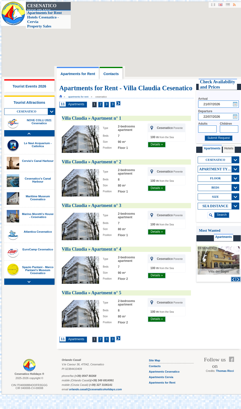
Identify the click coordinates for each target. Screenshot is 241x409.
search (222, 214)
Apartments (76, 104)
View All (51, 111)
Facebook (233, 359)
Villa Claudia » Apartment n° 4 (91, 249)
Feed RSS (233, 365)
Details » (157, 144)
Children (226, 123)
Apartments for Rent (78, 96)
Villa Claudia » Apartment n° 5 (91, 292)
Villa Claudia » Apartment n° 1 (91, 118)
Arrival (203, 99)
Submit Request (218, 138)
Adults (202, 123)
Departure (205, 111)
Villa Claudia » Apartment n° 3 (91, 205)
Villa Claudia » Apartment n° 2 (91, 161)
